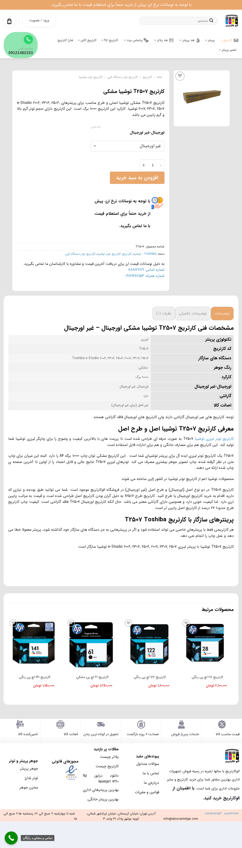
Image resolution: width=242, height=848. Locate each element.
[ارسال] (211, 21)
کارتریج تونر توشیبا (91, 77)
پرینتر (210, 40)
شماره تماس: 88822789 (146, 270)
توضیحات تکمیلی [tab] (193, 313)
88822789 (231, 813)
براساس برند (136, 40)
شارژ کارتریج (65, 40)
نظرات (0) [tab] (163, 313)
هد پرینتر (189, 40)
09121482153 (213, 813)
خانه (159, 77)
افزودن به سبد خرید (137, 178)
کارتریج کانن (87, 40)
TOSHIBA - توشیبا (144, 254)
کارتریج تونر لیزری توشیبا (214, 439)
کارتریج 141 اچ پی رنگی (34, 677)
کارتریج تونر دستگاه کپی (122, 77)
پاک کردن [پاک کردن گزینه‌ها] (96, 127)
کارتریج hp (109, 40)
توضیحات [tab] (222, 313)
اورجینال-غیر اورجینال (147, 133)
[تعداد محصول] (153, 165)
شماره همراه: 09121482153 (144, 276)
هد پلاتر (164, 40)
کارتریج (229, 40)
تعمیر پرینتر (227, 49)
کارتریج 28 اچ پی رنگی (207, 677)
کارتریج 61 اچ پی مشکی (92, 677)
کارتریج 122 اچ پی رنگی (150, 677)
